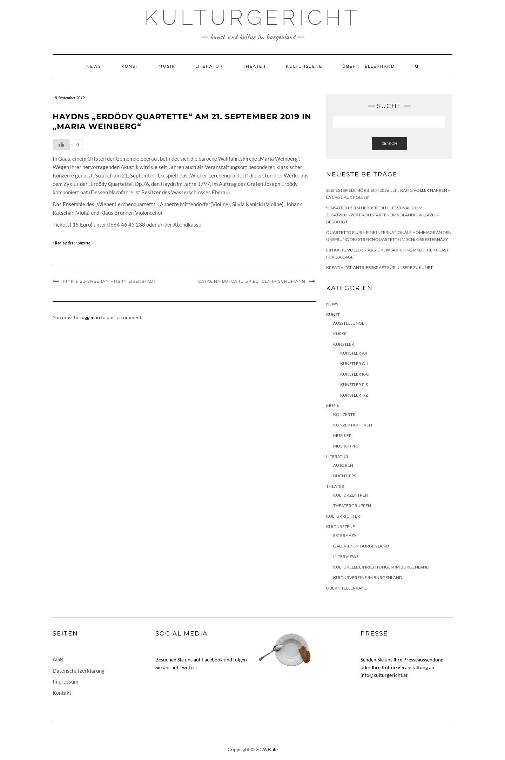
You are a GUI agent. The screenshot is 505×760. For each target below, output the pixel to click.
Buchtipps (344, 475)
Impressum (65, 681)
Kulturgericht (252, 17)
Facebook (212, 660)
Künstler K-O (355, 374)
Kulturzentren (350, 495)
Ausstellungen (350, 323)
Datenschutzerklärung (79, 670)
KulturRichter (343, 516)
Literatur (209, 66)
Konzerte (82, 243)
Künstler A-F (354, 353)
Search (389, 143)
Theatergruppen (352, 505)
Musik (167, 66)
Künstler (343, 344)
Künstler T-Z (354, 395)
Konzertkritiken (352, 425)
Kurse (339, 333)
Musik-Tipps (345, 446)
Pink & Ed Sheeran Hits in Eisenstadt (109, 281)
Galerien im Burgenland (361, 546)
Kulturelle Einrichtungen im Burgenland (381, 567)
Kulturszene (304, 66)
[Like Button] (61, 144)
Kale (273, 749)
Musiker (342, 435)
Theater (254, 66)
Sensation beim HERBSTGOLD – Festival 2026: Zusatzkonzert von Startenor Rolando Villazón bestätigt (382, 214)
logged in (90, 317)
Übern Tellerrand (368, 66)
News (93, 66)
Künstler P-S (354, 384)
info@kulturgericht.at (384, 675)
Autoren (343, 465)
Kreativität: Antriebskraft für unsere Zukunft (379, 267)
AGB (58, 659)
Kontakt (62, 693)
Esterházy (345, 535)
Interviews (345, 556)
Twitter (187, 667)
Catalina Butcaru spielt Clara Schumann (251, 281)
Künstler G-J (354, 363)
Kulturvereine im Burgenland (367, 577)
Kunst (130, 66)
